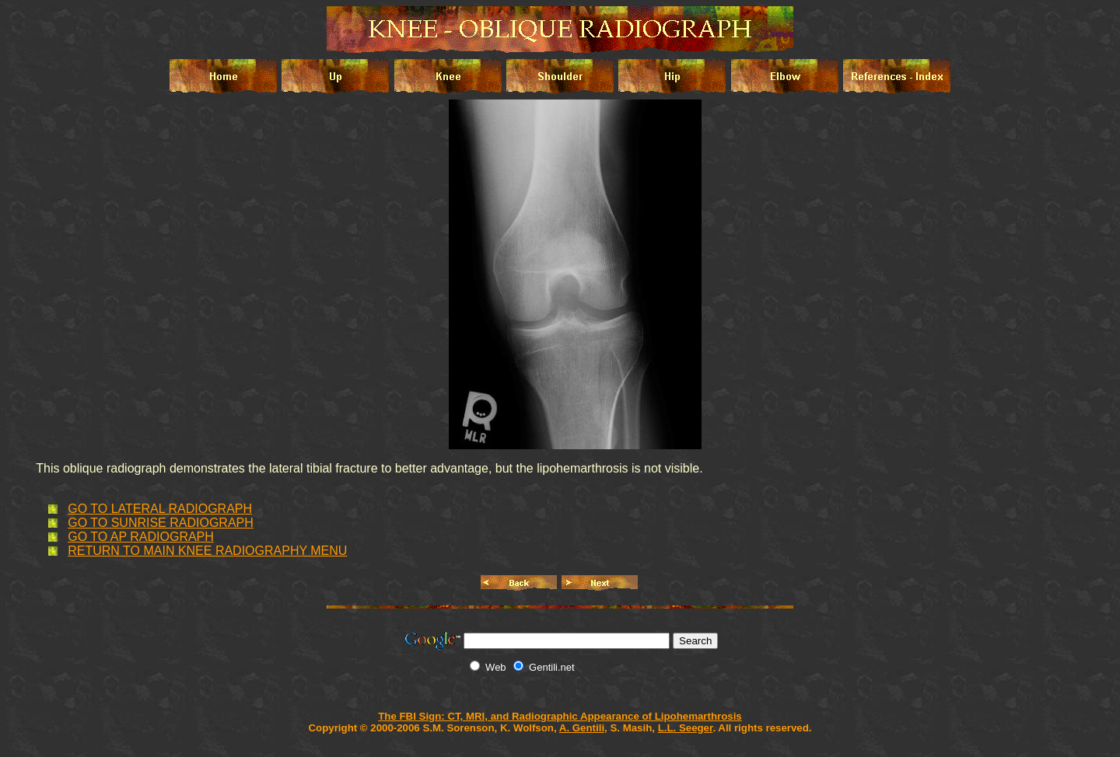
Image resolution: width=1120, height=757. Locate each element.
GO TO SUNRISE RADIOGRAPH (161, 522)
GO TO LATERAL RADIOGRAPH (160, 508)
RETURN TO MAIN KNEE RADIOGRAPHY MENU (207, 550)
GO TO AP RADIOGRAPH (141, 536)
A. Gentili (581, 728)
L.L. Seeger (685, 728)
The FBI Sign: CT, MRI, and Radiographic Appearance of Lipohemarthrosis (560, 716)
